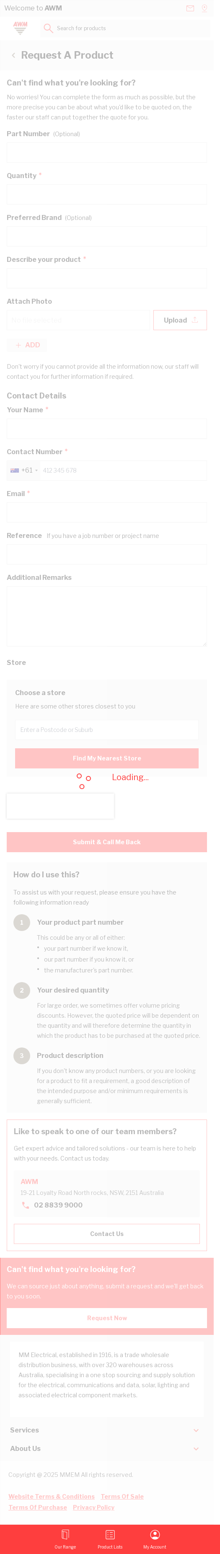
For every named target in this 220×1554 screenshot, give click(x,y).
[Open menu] (65, 1539)
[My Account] (155, 1539)
